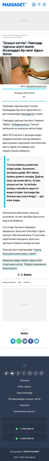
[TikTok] (6, 373)
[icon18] (24, 367)
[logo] (15, 4)
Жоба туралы (24, 386)
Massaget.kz (28, 114)
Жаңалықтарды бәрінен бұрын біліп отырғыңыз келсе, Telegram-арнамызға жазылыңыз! (24, 264)
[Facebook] (24, 373)
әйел (19, 282)
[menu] (44, 4)
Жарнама (24, 380)
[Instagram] (29, 373)
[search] (39, 4)
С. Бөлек (24, 274)
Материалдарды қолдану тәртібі (25, 399)
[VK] (18, 373)
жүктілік (26, 282)
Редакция (24, 405)
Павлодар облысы (9, 282)
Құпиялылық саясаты (24, 411)
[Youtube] (12, 373)
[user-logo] (34, 6)
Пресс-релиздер (24, 393)
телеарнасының (20, 124)
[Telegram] (35, 373)
